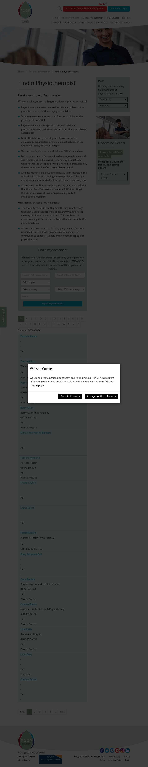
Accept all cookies (70, 396)
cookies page (37, 385)
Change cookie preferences (101, 396)
